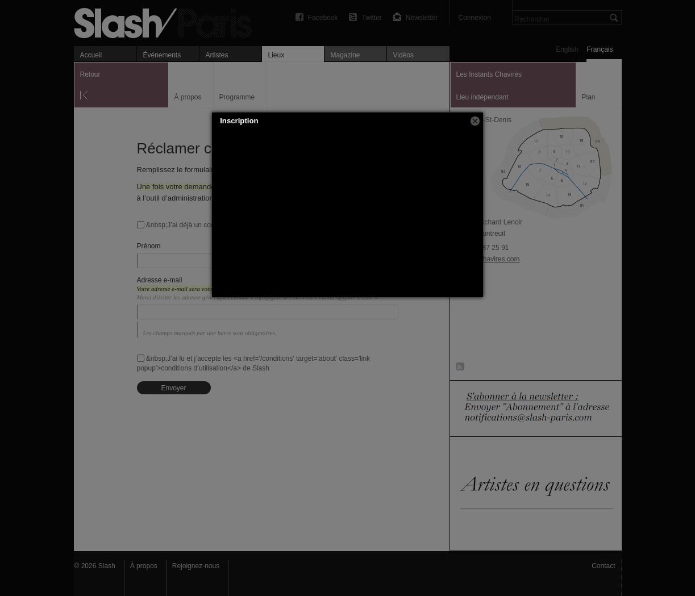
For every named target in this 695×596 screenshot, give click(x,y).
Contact (603, 566)
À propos (143, 566)
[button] (475, 121)
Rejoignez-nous (195, 566)
